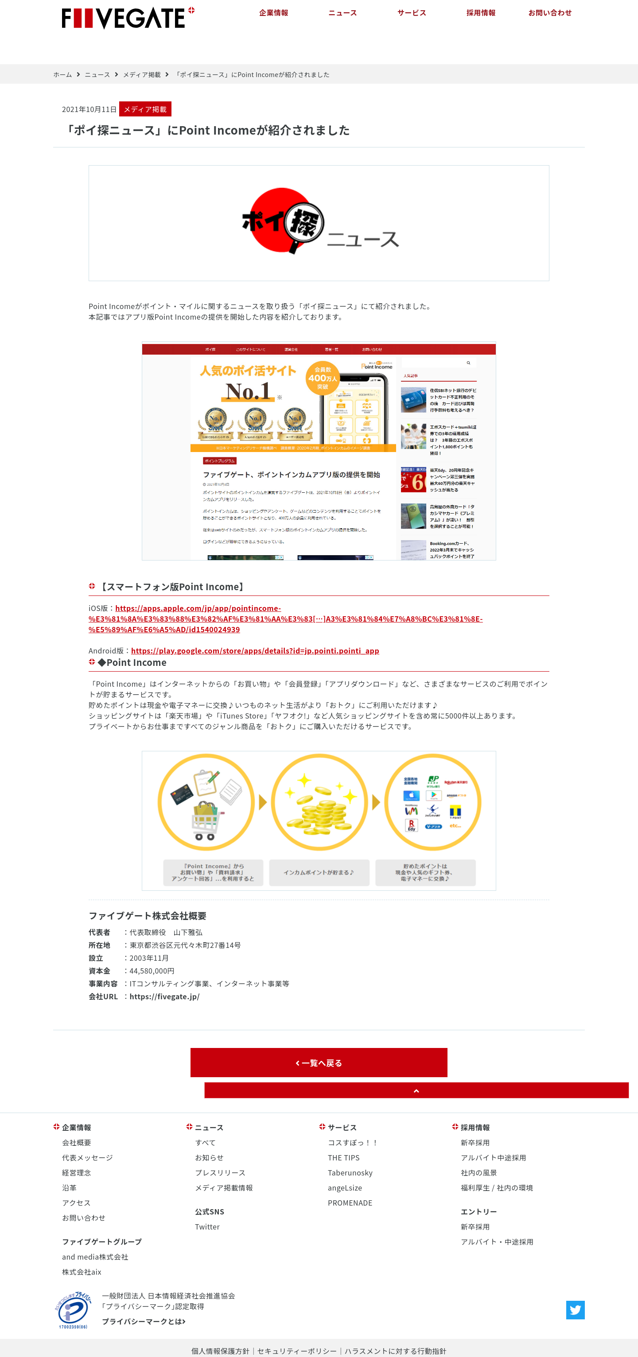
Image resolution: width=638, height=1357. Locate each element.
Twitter (207, 1198)
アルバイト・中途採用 (497, 1213)
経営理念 (76, 1144)
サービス (412, 17)
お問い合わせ (550, 17)
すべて (205, 1114)
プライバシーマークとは (144, 1292)
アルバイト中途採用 (493, 1129)
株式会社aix (81, 1243)
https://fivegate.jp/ (165, 968)
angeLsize (345, 1159)
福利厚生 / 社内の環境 (497, 1159)
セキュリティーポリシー (297, 1322)
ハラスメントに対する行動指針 (395, 1322)
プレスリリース (220, 1144)
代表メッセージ (87, 1129)
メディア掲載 (142, 46)
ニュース (342, 17)
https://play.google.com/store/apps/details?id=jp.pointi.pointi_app (255, 622)
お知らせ (209, 1129)
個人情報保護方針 (220, 1322)
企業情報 (273, 17)
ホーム (62, 46)
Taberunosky (350, 1144)
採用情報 (481, 17)
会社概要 (76, 1114)
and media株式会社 (95, 1228)
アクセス (76, 1174)
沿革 (69, 1159)
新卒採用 (475, 1114)
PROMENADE (350, 1174)
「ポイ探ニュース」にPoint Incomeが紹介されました (252, 46)
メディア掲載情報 (224, 1159)
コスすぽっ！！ (353, 1114)
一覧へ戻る (319, 1034)
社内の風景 (479, 1144)
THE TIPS (344, 1129)
